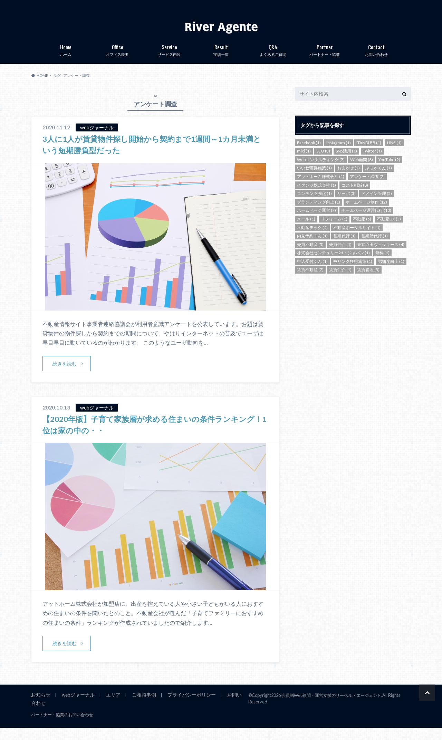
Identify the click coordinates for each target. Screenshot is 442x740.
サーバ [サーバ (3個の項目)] (346, 204)
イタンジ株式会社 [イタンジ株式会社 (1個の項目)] (316, 196)
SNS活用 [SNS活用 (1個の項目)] (346, 162)
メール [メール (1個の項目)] (306, 230)
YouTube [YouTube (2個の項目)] (389, 171)
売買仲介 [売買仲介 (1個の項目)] (340, 255)
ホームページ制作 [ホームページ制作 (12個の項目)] (366, 213)
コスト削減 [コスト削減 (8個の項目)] (355, 196)
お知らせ (40, 707)
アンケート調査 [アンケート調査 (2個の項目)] (367, 187)
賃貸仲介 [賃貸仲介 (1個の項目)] (340, 281)
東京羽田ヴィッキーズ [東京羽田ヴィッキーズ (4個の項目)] (380, 255)
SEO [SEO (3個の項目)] (323, 162)
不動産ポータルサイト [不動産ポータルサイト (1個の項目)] (357, 238)
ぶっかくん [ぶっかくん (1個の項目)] (378, 179)
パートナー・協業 (324, 60)
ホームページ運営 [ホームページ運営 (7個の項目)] (316, 221)
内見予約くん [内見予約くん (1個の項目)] (312, 247)
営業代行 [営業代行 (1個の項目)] (344, 247)
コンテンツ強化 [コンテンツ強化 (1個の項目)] (314, 204)
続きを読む (65, 375)
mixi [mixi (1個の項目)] (304, 162)
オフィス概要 (117, 60)
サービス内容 (169, 60)
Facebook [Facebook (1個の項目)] (309, 154)
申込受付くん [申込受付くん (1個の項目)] (312, 272)
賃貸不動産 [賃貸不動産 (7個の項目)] (310, 281)
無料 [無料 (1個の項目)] (382, 264)
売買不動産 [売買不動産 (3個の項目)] (310, 255)
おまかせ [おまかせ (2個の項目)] (348, 179)
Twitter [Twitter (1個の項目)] (372, 162)
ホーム (66, 60)
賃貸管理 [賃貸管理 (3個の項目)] (368, 281)
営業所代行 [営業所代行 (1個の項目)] (374, 247)
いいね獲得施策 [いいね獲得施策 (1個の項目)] (314, 179)
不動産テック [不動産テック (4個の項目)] (312, 238)
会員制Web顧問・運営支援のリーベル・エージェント (335, 707)
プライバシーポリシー (183, 707)
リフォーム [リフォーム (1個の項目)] (334, 230)
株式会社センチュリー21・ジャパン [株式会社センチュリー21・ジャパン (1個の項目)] (333, 264)
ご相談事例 (138, 707)
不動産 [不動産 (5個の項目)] (362, 230)
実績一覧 (221, 60)
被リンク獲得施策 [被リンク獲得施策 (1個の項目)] (352, 272)
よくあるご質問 (273, 60)
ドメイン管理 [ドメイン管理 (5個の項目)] (376, 204)
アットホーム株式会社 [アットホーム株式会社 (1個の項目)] (320, 187)
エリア (109, 707)
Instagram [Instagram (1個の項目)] (338, 154)
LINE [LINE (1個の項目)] (394, 154)
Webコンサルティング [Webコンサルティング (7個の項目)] (321, 171)
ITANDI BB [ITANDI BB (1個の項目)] (368, 154)
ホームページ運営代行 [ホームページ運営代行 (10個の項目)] (366, 221)
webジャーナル (75, 707)
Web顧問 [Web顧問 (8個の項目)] (361, 171)
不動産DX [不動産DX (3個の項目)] (389, 230)
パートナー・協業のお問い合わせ (57, 727)
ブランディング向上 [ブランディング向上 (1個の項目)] (318, 213)
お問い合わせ (376, 60)
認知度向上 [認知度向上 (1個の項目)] (391, 272)
